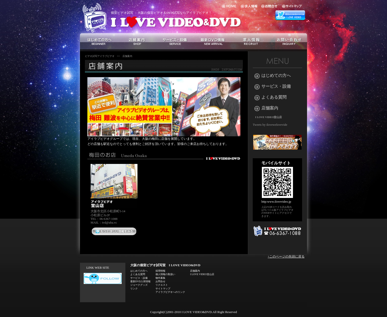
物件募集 (160, 278)
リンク (134, 288)
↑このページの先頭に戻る (286, 256)
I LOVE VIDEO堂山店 (268, 117)
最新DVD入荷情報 (140, 281)
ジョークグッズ (139, 284)
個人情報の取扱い (165, 274)
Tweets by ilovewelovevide (270, 124)
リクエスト (161, 284)
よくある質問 (274, 97)
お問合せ (160, 281)
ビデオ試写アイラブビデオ (100, 56)
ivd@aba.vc (109, 222)
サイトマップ (162, 288)
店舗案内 (127, 56)
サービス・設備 (276, 86)
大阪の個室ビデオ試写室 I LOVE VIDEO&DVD (165, 265)
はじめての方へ (276, 75)
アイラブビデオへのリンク (170, 292)
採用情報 (160, 270)
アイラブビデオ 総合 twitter (291, 15)
